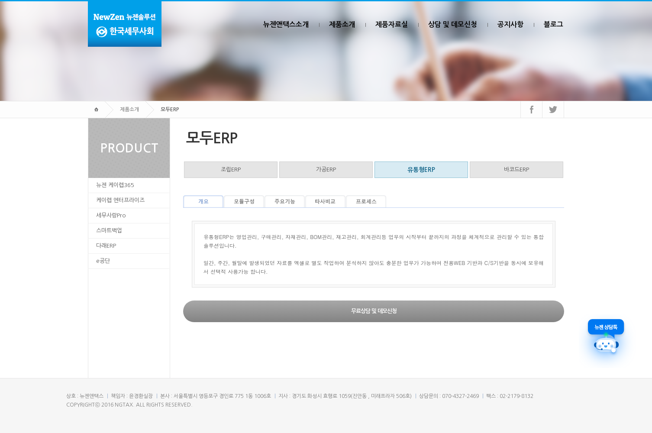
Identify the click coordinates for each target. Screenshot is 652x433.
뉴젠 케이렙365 (115, 185)
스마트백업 (109, 230)
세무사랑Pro (111, 215)
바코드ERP (516, 169)
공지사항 (510, 24)
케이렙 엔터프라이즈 (120, 200)
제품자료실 (391, 24)
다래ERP (106, 246)
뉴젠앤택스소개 (286, 24)
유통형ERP (421, 170)
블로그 (553, 24)
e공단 (103, 261)
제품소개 (342, 24)
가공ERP (326, 169)
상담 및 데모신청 (452, 24)
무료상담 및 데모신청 (374, 311)
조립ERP (231, 169)
